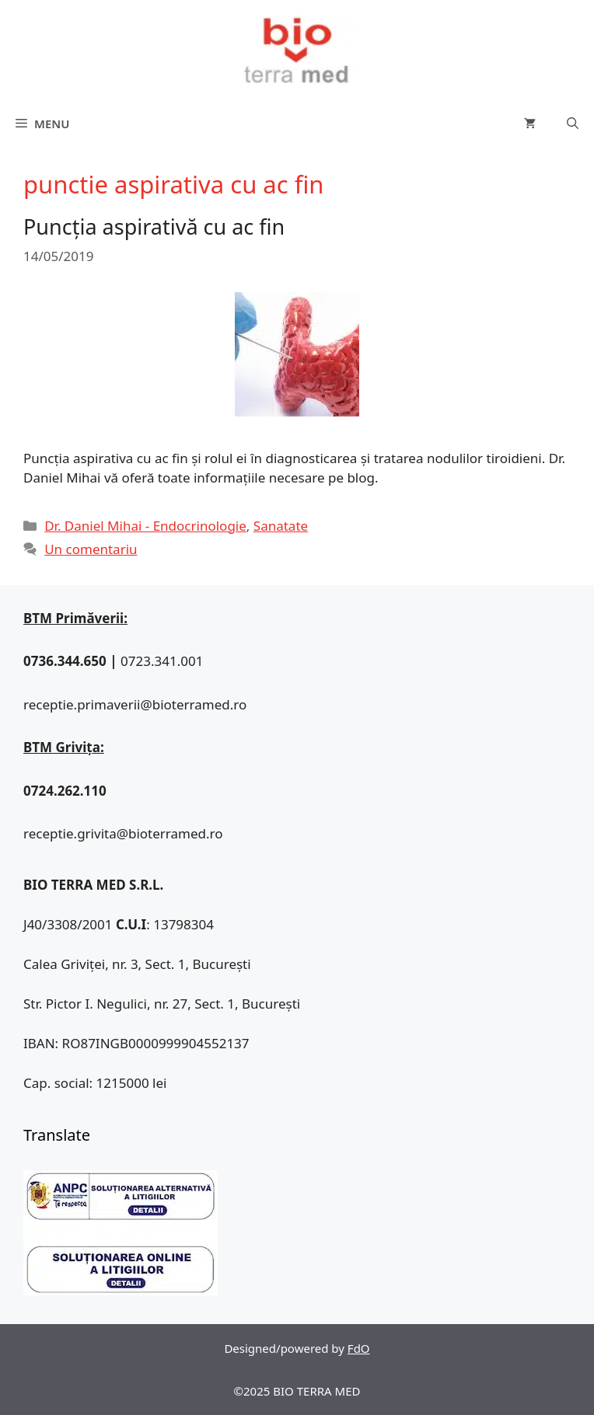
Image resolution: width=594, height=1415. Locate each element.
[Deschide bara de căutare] (572, 123)
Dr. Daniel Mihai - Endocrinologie (145, 526)
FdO (359, 1348)
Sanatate (280, 526)
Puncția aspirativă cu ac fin (154, 226)
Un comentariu (90, 549)
